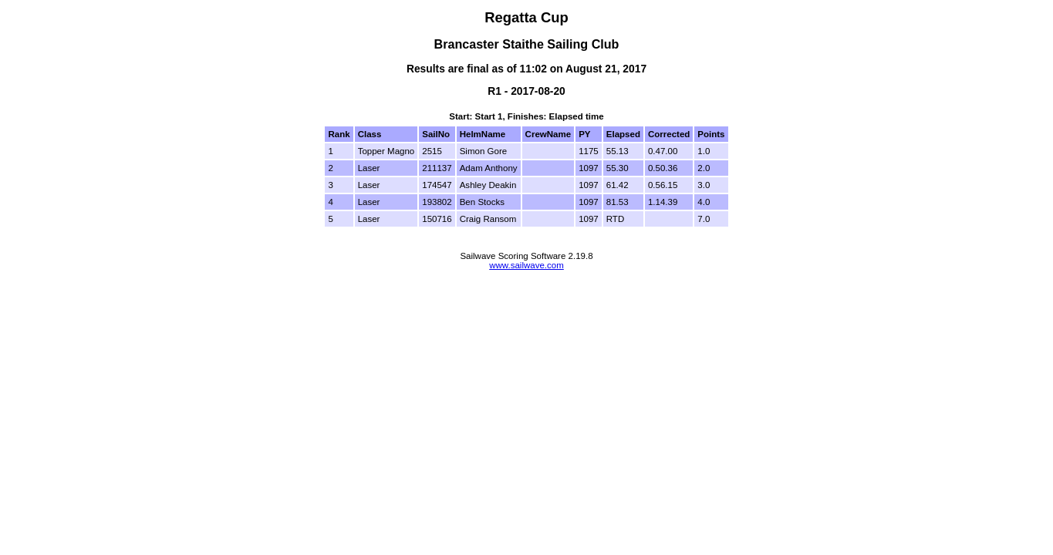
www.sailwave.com (526, 265)
